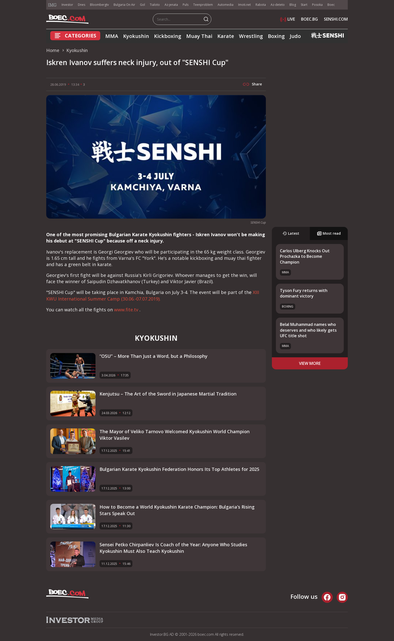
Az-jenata (171, 5)
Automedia (225, 5)
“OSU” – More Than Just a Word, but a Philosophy (154, 356)
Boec (331, 5)
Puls (185, 5)
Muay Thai (199, 36)
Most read (329, 233)
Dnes (81, 5)
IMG (52, 5)
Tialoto (155, 5)
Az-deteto (278, 5)
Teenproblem (203, 5)
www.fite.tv (126, 310)
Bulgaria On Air (124, 5)
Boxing (276, 36)
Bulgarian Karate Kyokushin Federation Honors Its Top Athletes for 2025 (179, 469)
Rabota (261, 5)
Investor (67, 5)
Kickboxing (167, 36)
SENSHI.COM (336, 19)
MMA (111, 36)
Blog (292, 5)
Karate (225, 36)
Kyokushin (136, 36)
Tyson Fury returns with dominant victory (303, 293)
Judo (295, 36)
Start (304, 5)
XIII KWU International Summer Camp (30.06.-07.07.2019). (152, 295)
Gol (142, 5)
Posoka (317, 5)
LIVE (287, 19)
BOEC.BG (309, 19)
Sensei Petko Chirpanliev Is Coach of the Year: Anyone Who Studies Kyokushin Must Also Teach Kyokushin (173, 547)
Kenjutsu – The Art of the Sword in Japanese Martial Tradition (168, 394)
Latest (290, 233)
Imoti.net (244, 5)
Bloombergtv (99, 5)
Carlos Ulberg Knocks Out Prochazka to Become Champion (305, 256)
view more (310, 363)
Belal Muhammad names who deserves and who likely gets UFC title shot (308, 330)
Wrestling (251, 36)
